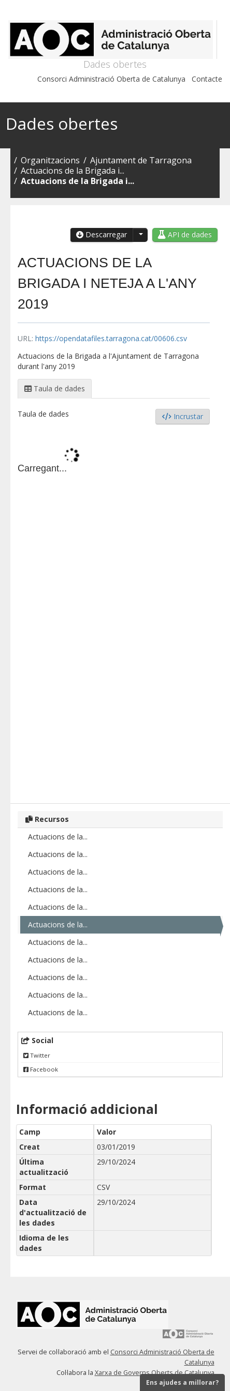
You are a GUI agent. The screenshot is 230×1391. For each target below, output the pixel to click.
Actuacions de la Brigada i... (72, 170)
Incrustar (182, 416)
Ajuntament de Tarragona (141, 160)
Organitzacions (50, 160)
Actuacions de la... (58, 837)
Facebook (40, 1069)
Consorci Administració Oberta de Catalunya (111, 79)
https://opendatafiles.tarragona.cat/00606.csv (111, 338)
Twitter (36, 1055)
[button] (140, 235)
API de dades (185, 234)
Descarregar (101, 234)
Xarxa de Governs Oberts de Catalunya (154, 1372)
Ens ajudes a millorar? (182, 1382)
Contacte (207, 79)
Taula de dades (54, 388)
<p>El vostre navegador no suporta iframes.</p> (114, 612)
